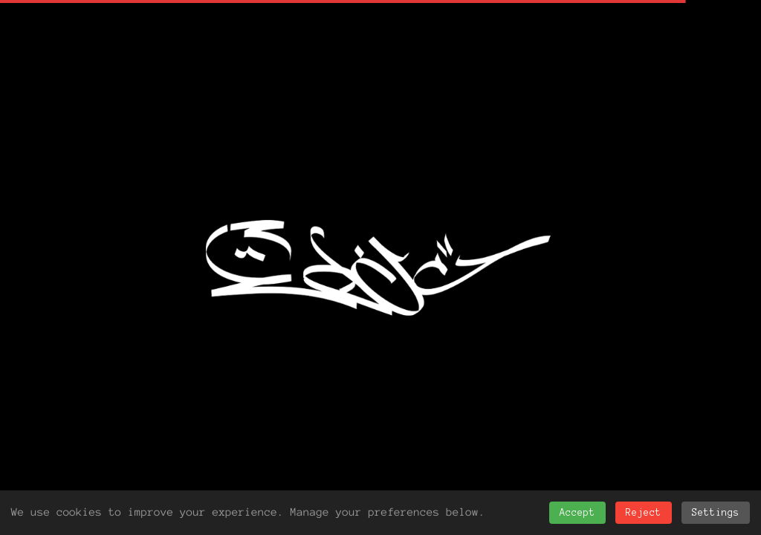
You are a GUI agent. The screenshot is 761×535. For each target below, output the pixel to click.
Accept (577, 513)
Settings (715, 513)
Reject (643, 513)
